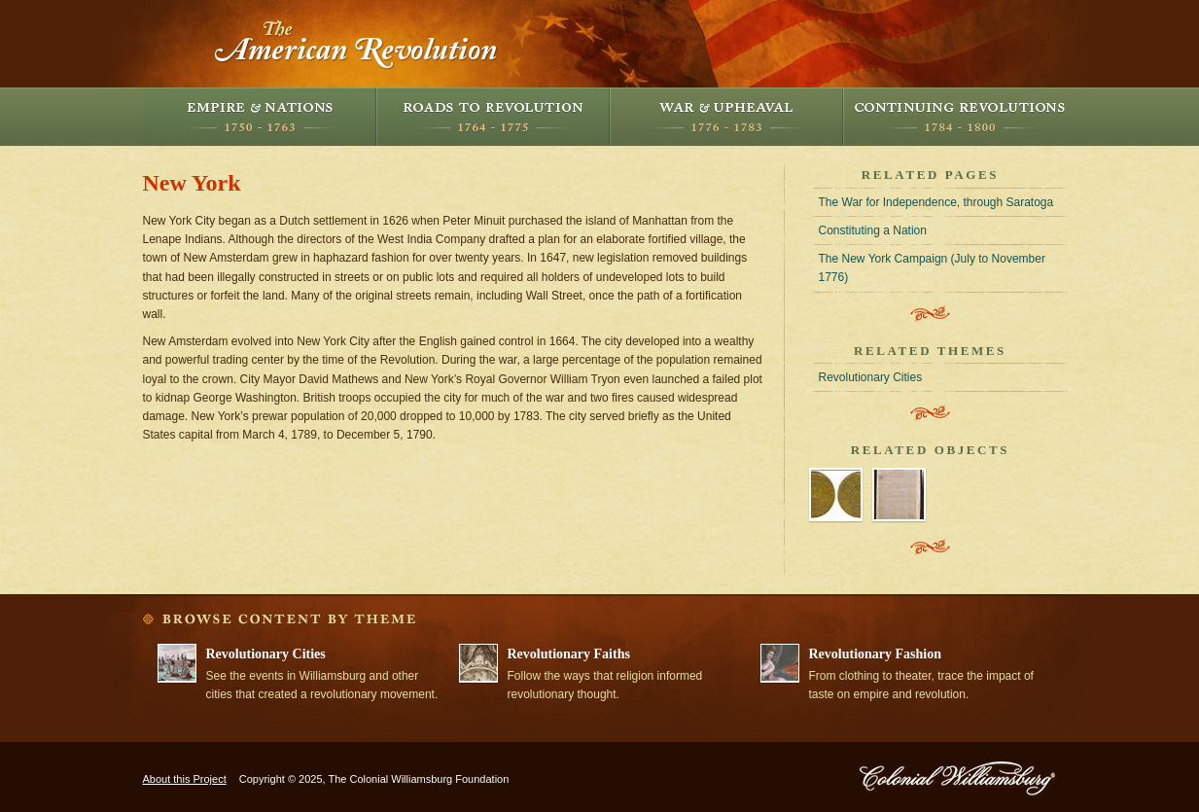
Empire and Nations (259, 117)
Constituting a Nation (873, 230)
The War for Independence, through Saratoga (936, 202)
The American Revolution (356, 44)
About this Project (185, 779)
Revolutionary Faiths (569, 654)
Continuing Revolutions (959, 117)
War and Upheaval (726, 117)
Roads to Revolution (493, 117)
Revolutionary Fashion (875, 654)
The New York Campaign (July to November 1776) (932, 268)
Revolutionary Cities (871, 377)
